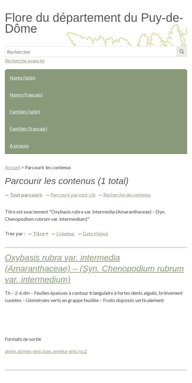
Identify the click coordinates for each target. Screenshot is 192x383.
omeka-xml (64, 351)
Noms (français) (26, 94)
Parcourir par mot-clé (73, 194)
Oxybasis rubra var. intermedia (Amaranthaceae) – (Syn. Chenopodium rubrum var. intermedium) (94, 268)
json (46, 351)
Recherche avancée (25, 60)
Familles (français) (28, 128)
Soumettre (181, 51)
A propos (19, 145)
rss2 (82, 351)
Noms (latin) (22, 77)
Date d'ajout (95, 233)
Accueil (12, 167)
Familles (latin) (25, 111)
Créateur (65, 233)
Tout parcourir (26, 194)
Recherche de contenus (127, 194)
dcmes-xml (29, 351)
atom (10, 351)
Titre (39, 233)
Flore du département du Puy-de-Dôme (94, 23)
